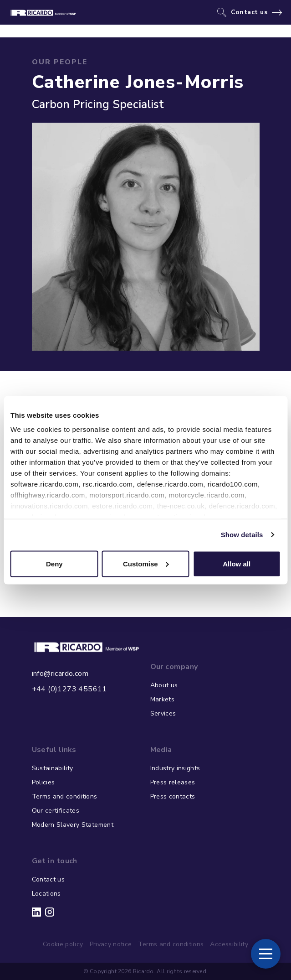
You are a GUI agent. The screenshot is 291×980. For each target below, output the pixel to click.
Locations (46, 893)
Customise (146, 563)
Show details (242, 535)
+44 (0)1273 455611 (69, 689)
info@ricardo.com (60, 674)
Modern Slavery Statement (72, 824)
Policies (43, 782)
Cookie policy (63, 944)
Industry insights (175, 768)
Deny (54, 563)
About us (164, 685)
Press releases (172, 782)
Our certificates (56, 810)
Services (163, 713)
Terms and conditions (64, 796)
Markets (162, 699)
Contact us (249, 12)
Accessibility (229, 944)
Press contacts (172, 796)
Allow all (236, 563)
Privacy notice (111, 944)
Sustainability (52, 768)
